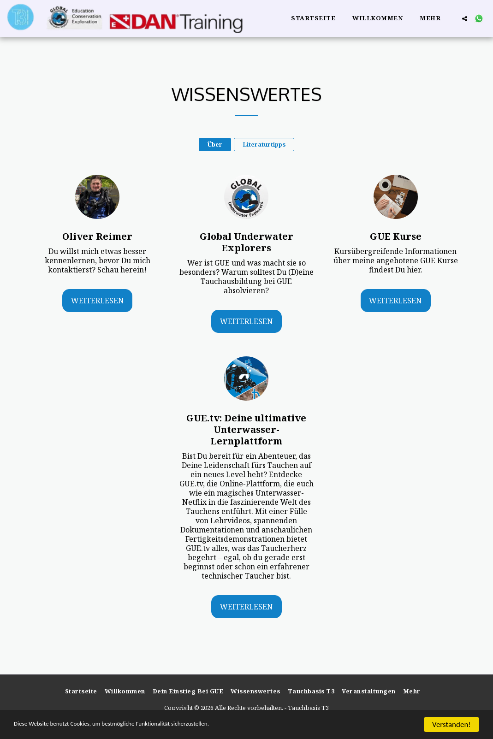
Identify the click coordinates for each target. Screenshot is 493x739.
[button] (464, 18)
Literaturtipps (264, 144)
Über (215, 144)
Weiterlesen (97, 301)
